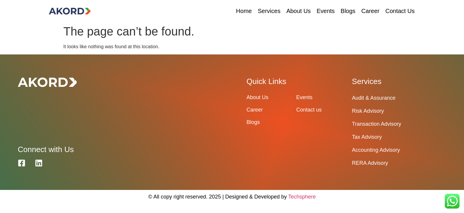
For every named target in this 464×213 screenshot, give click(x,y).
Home (244, 11)
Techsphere (302, 197)
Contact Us (400, 11)
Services (269, 11)
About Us (298, 11)
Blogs (348, 11)
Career (370, 11)
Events (326, 11)
